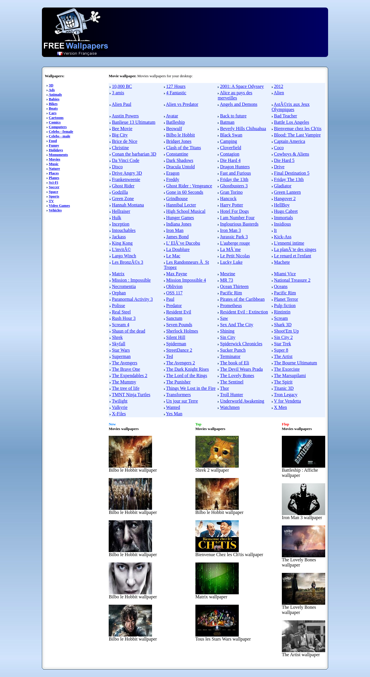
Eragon (173, 173)
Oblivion (174, 286)
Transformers (178, 394)
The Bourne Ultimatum (295, 362)
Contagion (229, 154)
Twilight (119, 401)
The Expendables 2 (129, 375)
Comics (55, 122)
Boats (53, 108)
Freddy (172, 179)
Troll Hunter (231, 394)
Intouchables (124, 230)
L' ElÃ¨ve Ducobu (183, 243)
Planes (54, 178)
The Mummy (124, 381)
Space (53, 191)
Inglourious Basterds (239, 224)
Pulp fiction (285, 305)
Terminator (230, 356)
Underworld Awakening (242, 401)
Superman (121, 356)
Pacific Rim (231, 292)
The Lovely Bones (237, 375)
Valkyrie (119, 407)
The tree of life (126, 388)
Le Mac (173, 255)
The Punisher (178, 381)
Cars (53, 113)
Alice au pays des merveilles (235, 95)
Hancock (228, 198)
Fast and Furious (235, 173)
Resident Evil (178, 311)
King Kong (122, 243)
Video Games (59, 205)
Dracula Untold (180, 166)
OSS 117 (174, 292)
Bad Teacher (285, 115)
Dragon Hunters (235, 166)
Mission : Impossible (131, 280)
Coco (279, 147)
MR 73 (226, 280)
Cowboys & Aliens (291, 154)
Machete (282, 262)
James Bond (177, 236)
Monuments (58, 154)
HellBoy (282, 204)
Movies (54, 159)
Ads (52, 90)
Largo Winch (124, 255)
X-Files (119, 413)
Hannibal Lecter (181, 204)
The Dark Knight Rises (187, 369)
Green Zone (123, 198)
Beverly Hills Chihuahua (243, 128)
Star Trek (282, 343)
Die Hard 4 (230, 160)
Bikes (53, 104)
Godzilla (120, 192)
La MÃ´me (230, 249)
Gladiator (282, 185)
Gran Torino (231, 192)
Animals (55, 94)
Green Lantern (287, 192)
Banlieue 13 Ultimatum (133, 122)
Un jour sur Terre (182, 401)
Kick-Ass (282, 236)
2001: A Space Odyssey (242, 86)
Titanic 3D (283, 388)
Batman (227, 122)
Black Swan (231, 134)
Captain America (289, 141)
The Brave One (126, 369)
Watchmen (230, 407)
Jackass (119, 236)
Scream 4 (120, 324)
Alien (279, 92)
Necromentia (124, 286)
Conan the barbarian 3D (134, 154)
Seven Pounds (179, 324)
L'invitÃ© (121, 249)
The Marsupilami (290, 375)
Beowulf (174, 128)
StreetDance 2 (179, 350)
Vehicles (55, 210)
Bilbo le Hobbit (180, 134)
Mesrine (227, 273)
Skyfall (118, 343)
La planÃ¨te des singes (295, 249)
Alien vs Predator (182, 104)
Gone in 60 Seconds (184, 192)
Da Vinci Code (125, 160)
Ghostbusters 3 (234, 185)
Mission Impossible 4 (186, 280)
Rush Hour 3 (124, 318)
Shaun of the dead (128, 331)
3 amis (118, 92)
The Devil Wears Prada (241, 369)
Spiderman (176, 343)
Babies (54, 99)
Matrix (118, 273)
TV (51, 201)
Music (54, 164)
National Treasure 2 (292, 280)
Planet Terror (286, 299)
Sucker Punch (232, 350)
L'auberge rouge (235, 243)
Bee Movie (122, 128)
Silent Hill (175, 337)
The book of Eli (234, 362)
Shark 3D (283, 324)
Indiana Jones (179, 224)
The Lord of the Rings (186, 375)
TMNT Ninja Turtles (131, 394)
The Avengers (124, 362)
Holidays (56, 150)
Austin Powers (125, 115)
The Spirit (283, 381)
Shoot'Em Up (286, 331)
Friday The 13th (289, 179)
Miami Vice (285, 273)
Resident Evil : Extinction (244, 311)
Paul (170, 299)
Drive (279, 166)
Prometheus (231, 305)
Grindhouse (177, 198)
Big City (120, 134)
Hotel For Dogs (234, 211)
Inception (120, 224)
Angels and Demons (238, 104)
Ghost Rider (123, 185)
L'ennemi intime (289, 243)
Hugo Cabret (286, 211)
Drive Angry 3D (127, 173)
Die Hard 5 (284, 160)
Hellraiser (121, 211)
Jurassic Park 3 (234, 236)
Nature (54, 168)
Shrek (117, 337)
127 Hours (176, 86)
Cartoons (56, 117)
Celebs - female (61, 131)
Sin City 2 (283, 337)
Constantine (177, 154)
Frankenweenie (126, 179)
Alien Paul (121, 104)
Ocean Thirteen (234, 286)
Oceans (281, 286)
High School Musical (186, 211)
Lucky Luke (231, 262)
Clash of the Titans (183, 147)
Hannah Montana (128, 204)
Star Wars (121, 350)
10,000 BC (122, 86)
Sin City (227, 337)
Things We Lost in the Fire (190, 388)
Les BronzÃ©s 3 (127, 262)
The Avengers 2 (180, 362)
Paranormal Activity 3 (132, 299)
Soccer (54, 187)
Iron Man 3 (230, 230)
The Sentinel (231, 381)
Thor (224, 388)
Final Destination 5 (292, 173)
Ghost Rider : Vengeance (189, 185)
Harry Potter (231, 204)
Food (53, 141)
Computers (58, 127)
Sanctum (174, 318)
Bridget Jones (179, 141)
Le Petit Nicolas (235, 255)
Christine (120, 147)
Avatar (172, 115)
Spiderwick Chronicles (241, 343)
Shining (227, 331)
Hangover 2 (285, 198)
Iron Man (175, 230)
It (275, 230)
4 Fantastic (176, 92)
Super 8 (281, 350)
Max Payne (176, 273)
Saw (224, 318)
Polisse (118, 305)
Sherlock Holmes (182, 331)
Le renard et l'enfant (292, 255)
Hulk (116, 217)
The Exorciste (286, 369)
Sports (54, 196)
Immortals (283, 217)
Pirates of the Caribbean (242, 299)
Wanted (173, 407)
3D (51, 85)
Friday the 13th (234, 179)
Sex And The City (236, 324)
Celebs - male (59, 136)
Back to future (233, 115)
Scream (281, 318)
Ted (169, 356)
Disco (117, 166)
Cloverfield (230, 147)
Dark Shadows (179, 160)
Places (54, 173)
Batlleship (175, 122)
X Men (280, 407)
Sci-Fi (53, 182)
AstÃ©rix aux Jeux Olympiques (291, 107)
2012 (278, 86)
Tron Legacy (285, 394)
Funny (54, 145)
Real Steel (121, 311)
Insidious (282, 224)
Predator (174, 305)
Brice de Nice (124, 141)
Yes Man (174, 413)
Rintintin (282, 311)
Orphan (119, 292)
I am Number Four (237, 217)
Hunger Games (180, 217)
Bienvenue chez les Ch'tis (297, 128)
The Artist (283, 356)
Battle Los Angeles (291, 122)
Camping (228, 141)
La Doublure (178, 249)
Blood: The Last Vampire (297, 134)
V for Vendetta (287, 401)
